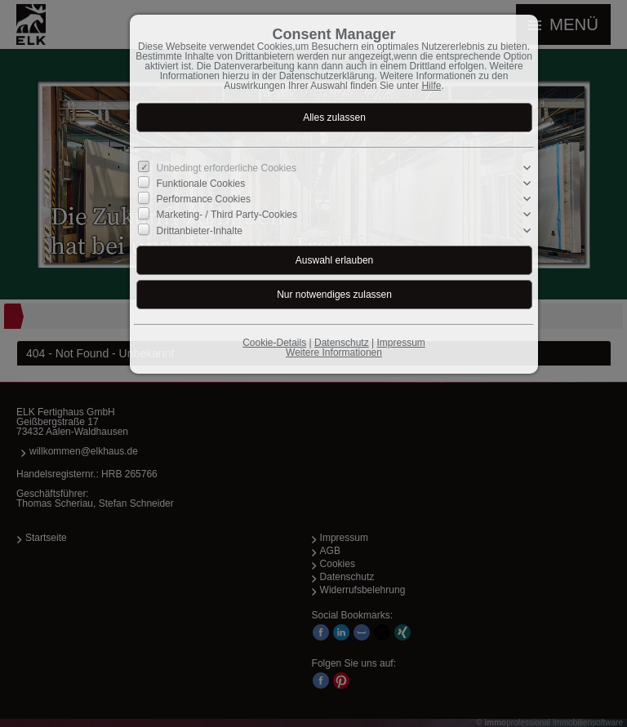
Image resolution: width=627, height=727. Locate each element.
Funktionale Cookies (201, 183)
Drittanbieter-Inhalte (199, 230)
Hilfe (431, 85)
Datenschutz (341, 342)
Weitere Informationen (334, 352)
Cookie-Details (274, 342)
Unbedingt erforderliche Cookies (226, 168)
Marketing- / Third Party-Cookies (227, 214)
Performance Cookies (204, 199)
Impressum (400, 342)
